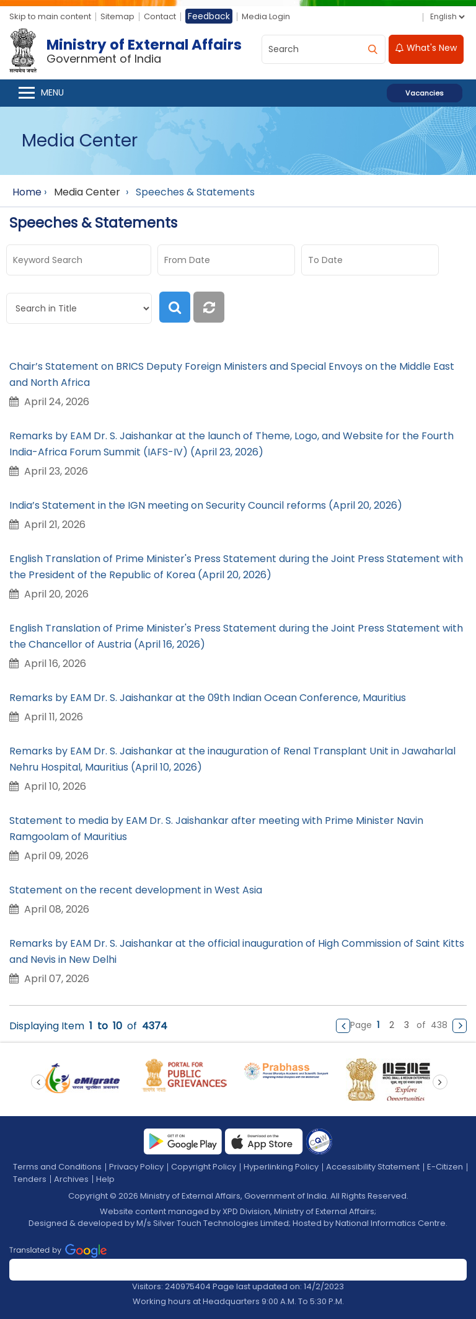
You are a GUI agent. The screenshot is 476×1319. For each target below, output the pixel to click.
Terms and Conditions (57, 1167)
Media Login (266, 16)
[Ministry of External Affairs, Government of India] (128, 51)
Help (105, 1179)
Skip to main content (50, 16)
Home (27, 192)
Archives (71, 1179)
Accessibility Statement (373, 1167)
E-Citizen (445, 1167)
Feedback (209, 16)
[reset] (209, 307)
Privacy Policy (136, 1167)
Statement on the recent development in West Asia (137, 890)
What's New (426, 48)
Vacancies (424, 93)
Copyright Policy (203, 1167)
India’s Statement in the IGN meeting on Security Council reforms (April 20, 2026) (205, 505)
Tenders (29, 1179)
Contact (160, 16)
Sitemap (117, 16)
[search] (372, 49)
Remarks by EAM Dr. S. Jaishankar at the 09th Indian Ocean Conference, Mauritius (207, 698)
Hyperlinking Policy (281, 1167)
